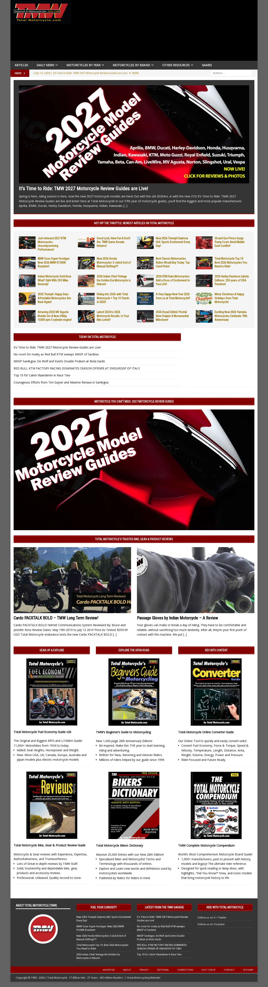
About (127, 969)
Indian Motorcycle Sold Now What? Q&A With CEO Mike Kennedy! (54, 280)
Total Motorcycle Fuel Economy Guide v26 (42, 732)
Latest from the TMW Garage (164, 907)
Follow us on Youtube (211, 924)
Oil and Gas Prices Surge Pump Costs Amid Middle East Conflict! (230, 242)
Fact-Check (208, 969)
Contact (229, 969)
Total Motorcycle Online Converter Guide (206, 732)
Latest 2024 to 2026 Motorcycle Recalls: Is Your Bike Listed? (113, 315)
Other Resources (176, 65)
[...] (125, 206)
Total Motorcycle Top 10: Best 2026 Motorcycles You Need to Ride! (231, 262)
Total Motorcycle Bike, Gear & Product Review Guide (49, 845)
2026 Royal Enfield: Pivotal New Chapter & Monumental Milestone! (172, 315)
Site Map (248, 969)
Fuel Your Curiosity (104, 907)
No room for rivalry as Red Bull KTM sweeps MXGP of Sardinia (56, 354)
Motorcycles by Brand (131, 65)
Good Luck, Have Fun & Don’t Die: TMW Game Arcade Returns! (113, 242)
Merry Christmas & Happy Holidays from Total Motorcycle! (229, 298)
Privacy (144, 969)
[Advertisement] (166, 31)
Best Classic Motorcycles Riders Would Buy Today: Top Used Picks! (173, 262)
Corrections (185, 969)
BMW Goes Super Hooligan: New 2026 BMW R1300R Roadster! (54, 262)
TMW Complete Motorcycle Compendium (206, 845)
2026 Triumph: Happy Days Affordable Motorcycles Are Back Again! (54, 298)
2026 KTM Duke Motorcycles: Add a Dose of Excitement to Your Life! (173, 280)
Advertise (109, 969)
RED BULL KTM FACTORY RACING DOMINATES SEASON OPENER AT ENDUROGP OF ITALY (77, 368)
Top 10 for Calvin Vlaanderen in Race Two (42, 375)
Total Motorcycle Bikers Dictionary (119, 845)
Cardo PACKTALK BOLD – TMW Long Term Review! (56, 617)
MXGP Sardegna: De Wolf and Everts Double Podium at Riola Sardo (59, 361)
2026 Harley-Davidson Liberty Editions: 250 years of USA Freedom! (232, 280)
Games (207, 65)
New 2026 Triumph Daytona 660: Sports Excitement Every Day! (173, 242)
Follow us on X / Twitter (212, 917)
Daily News (45, 65)
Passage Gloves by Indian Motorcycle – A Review (177, 617)
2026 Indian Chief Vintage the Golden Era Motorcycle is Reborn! (114, 280)
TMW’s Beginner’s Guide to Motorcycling (123, 732)
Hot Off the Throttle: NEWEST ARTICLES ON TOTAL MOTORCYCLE (134, 223)
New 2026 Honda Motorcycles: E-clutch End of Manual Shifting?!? (114, 262)
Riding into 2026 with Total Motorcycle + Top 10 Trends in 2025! (113, 298)
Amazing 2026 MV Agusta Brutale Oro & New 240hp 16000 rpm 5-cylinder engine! (55, 315)
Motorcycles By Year (83, 65)
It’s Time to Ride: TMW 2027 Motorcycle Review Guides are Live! (83, 189)
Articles (21, 65)
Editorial (163, 969)
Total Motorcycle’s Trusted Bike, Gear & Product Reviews (134, 539)
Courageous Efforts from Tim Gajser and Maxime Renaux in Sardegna (61, 382)
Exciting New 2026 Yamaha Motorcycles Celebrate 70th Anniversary (231, 315)
